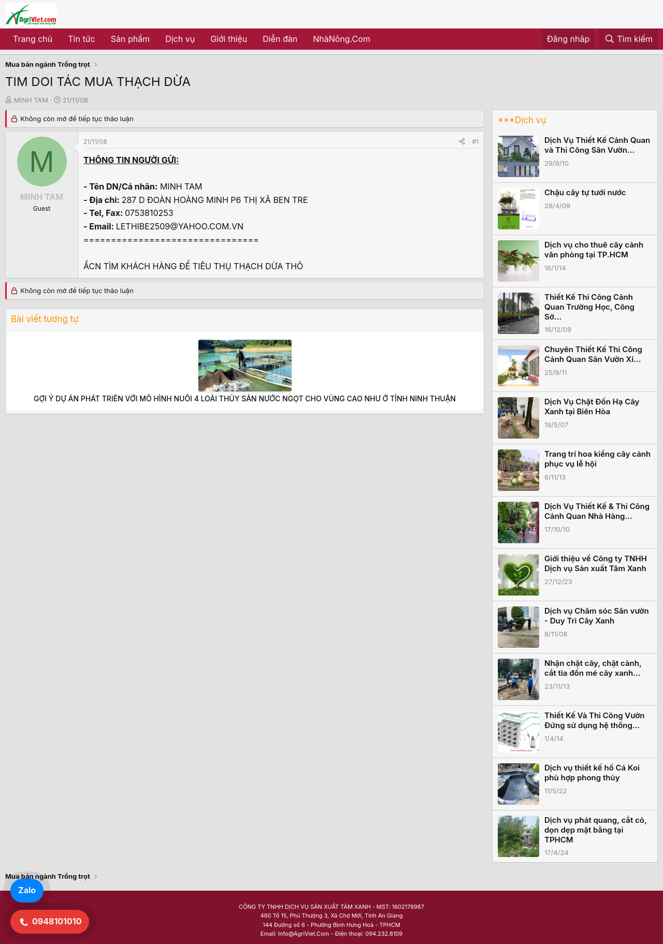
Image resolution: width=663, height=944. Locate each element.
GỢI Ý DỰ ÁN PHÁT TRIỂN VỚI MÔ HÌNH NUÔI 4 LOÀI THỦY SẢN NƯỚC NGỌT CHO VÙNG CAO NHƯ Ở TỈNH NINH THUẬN (245, 398)
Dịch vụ (180, 39)
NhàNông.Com (341, 39)
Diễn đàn (280, 39)
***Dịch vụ (522, 120)
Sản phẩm (130, 39)
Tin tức (81, 39)
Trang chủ (32, 39)
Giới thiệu (228, 39)
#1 (475, 142)
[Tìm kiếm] (628, 39)
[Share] (462, 141)
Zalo (27, 890)
